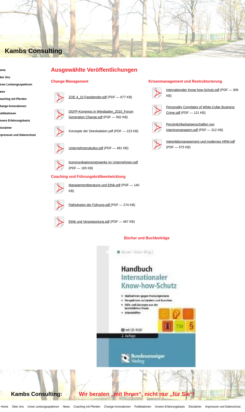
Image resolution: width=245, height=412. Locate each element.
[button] (146, 306)
